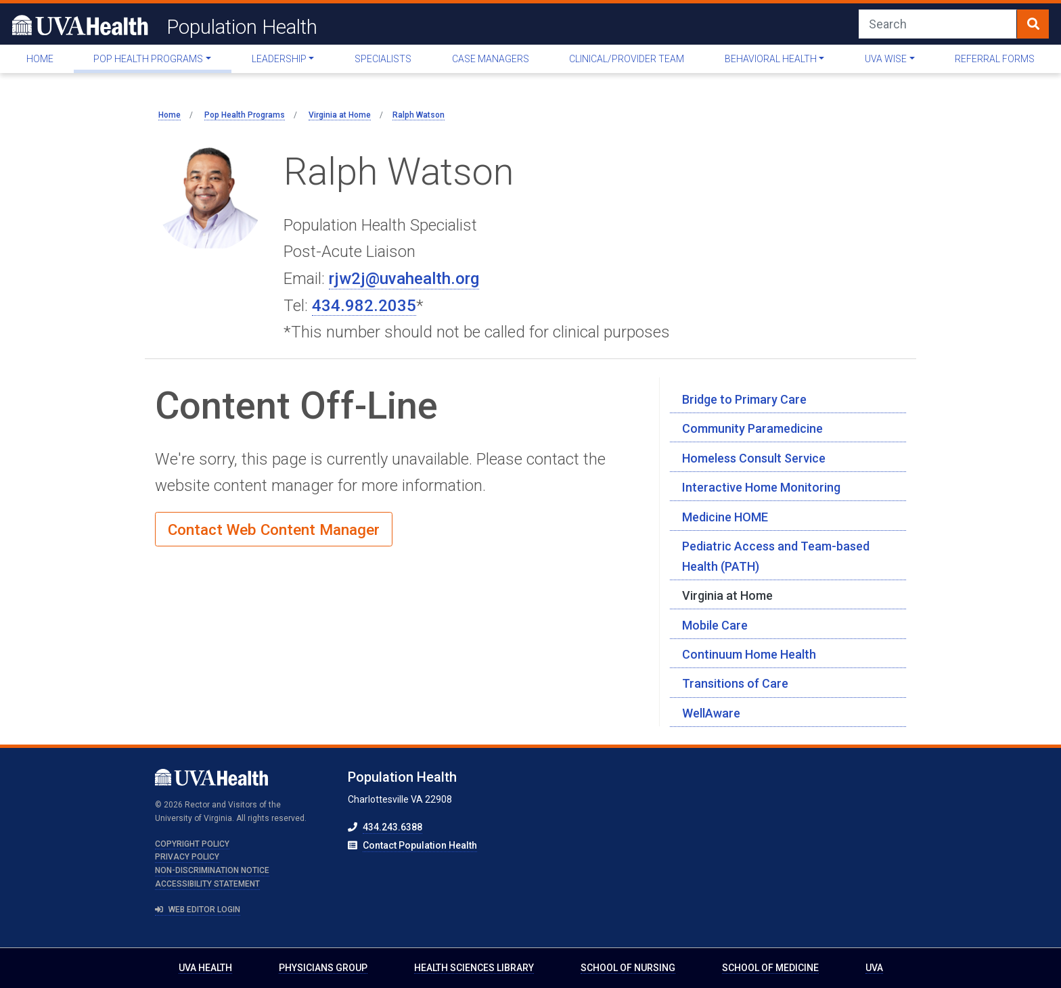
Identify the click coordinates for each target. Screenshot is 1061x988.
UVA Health (205, 967)
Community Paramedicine (752, 428)
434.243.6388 (392, 827)
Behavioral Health (771, 58)
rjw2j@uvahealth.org (404, 278)
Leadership (279, 58)
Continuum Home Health (749, 654)
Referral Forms (995, 58)
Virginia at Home (727, 595)
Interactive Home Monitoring (761, 487)
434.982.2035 (364, 305)
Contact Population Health (420, 845)
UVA (874, 967)
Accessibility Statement (207, 884)
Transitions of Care (735, 683)
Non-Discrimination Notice (212, 870)
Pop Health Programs (148, 58)
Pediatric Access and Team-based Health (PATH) (776, 556)
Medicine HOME (725, 517)
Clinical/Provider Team (626, 58)
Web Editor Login (197, 909)
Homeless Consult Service (754, 458)
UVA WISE (886, 58)
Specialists (383, 58)
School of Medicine (770, 967)
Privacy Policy (187, 857)
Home (39, 58)
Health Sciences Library (474, 967)
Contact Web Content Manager (274, 529)
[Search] (938, 24)
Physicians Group (323, 967)
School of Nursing (628, 967)
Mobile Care (715, 625)
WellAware (711, 713)
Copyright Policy (192, 844)
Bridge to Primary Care (744, 399)
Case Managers (490, 58)
